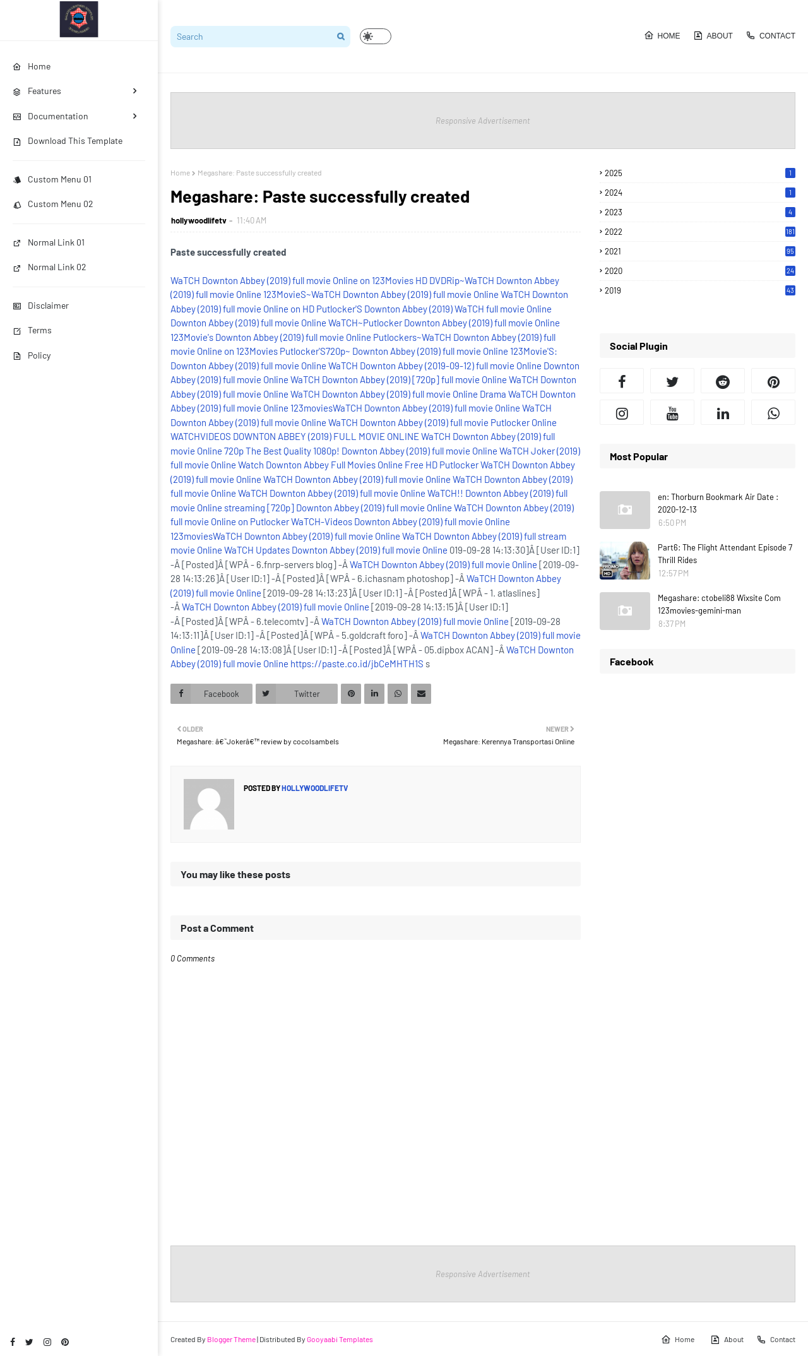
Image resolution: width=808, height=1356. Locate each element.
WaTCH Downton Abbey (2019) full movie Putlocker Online (442, 422)
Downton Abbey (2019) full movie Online (248, 322)
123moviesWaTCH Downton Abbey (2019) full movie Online (405, 407)
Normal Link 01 (49, 242)
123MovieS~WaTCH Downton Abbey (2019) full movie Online (381, 294)
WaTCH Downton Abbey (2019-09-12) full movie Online (435, 365)
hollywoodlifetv (199, 220)
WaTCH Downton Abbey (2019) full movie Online (384, 394)
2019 (700, 290)
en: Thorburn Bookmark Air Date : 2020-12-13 (718, 503)
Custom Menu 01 (52, 179)
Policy (31, 355)
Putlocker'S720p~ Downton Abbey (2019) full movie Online (394, 351)
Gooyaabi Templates (340, 1339)
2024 (700, 192)
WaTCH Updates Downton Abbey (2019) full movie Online (336, 550)
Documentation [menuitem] (50, 115)
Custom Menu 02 (53, 203)
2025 (700, 173)
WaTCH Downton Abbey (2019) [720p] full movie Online (398, 379)
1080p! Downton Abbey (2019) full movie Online (405, 450)
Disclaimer (41, 305)
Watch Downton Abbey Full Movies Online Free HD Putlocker (358, 464)
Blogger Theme (231, 1339)
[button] (375, 36)
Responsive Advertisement (483, 121)
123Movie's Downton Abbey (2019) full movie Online (270, 337)
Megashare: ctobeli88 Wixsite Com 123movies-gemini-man (719, 604)
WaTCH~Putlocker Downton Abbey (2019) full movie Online (444, 322)
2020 (700, 271)
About (713, 35)
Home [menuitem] (31, 66)
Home (662, 35)
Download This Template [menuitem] (67, 140)
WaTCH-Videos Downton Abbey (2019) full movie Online (400, 521)
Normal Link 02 (49, 266)
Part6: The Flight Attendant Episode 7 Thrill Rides (725, 553)
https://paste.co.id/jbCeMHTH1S (357, 663)
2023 (700, 212)
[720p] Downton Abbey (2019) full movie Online (359, 507)
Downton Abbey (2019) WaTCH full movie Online (458, 308)
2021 (700, 251)
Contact (770, 35)
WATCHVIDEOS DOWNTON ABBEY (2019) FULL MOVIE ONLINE (294, 436)
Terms (32, 329)
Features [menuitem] (37, 90)
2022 (700, 232)
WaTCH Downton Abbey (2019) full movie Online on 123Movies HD (298, 280)
